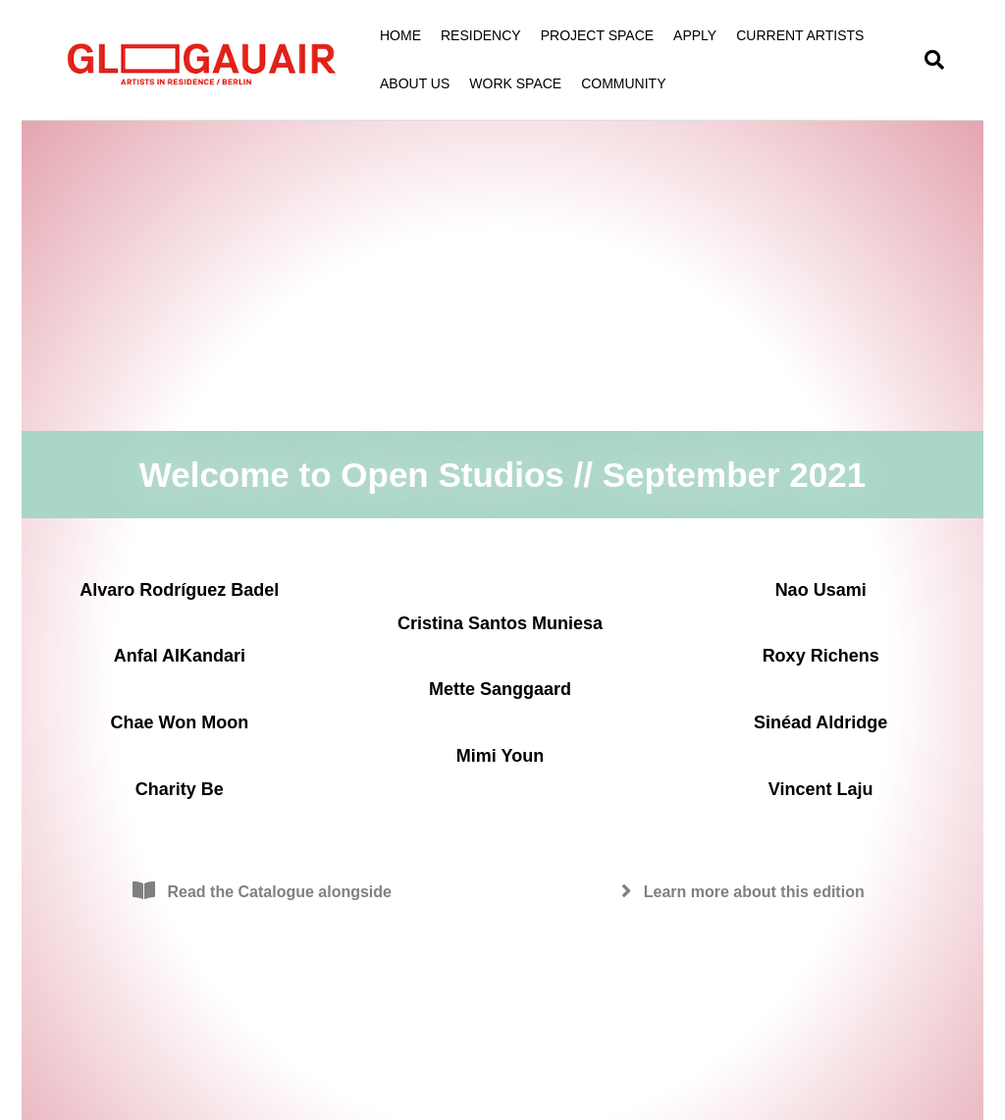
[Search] (929, 59)
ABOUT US (415, 83)
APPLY (694, 35)
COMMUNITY (623, 83)
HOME (400, 35)
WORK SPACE (515, 83)
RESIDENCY (481, 35)
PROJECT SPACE (597, 35)
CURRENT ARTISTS (800, 35)
